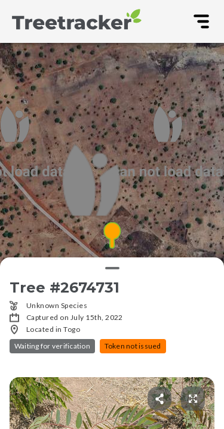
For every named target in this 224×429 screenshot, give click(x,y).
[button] (112, 236)
